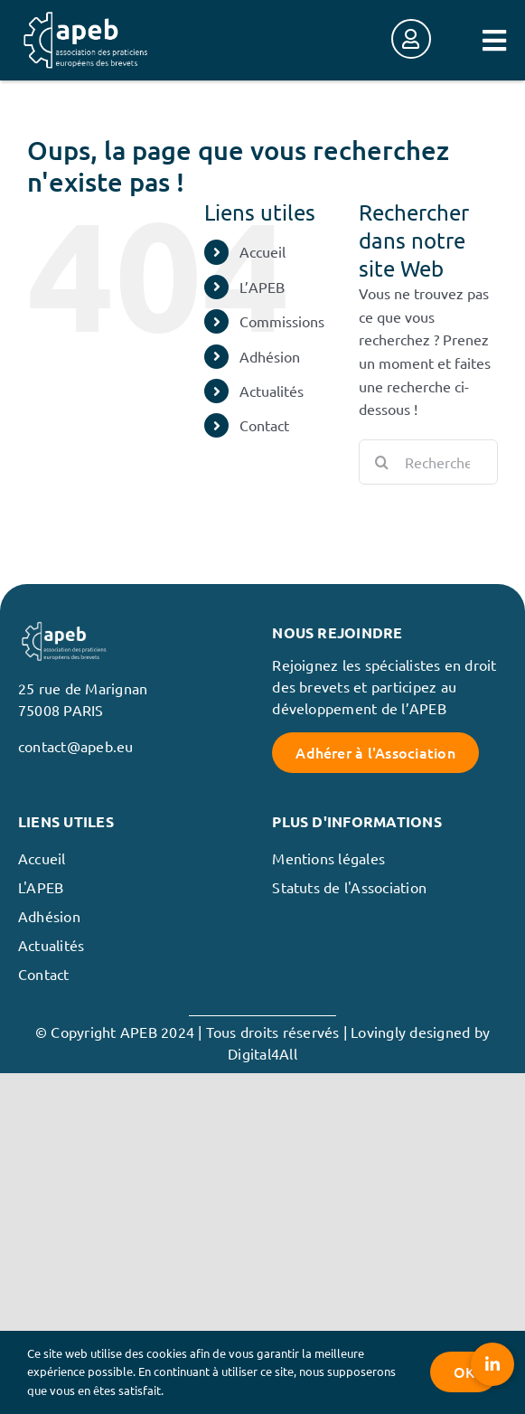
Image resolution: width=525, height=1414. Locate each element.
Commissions (281, 321)
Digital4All (262, 1053)
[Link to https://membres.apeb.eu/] (411, 39)
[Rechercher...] (428, 462)
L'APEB (40, 887)
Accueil (262, 251)
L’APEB (262, 287)
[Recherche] (381, 462)
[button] (492, 1364)
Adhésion (269, 356)
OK (464, 1371)
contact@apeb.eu (76, 746)
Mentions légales (328, 858)
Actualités (271, 391)
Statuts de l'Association (349, 887)
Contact (264, 425)
